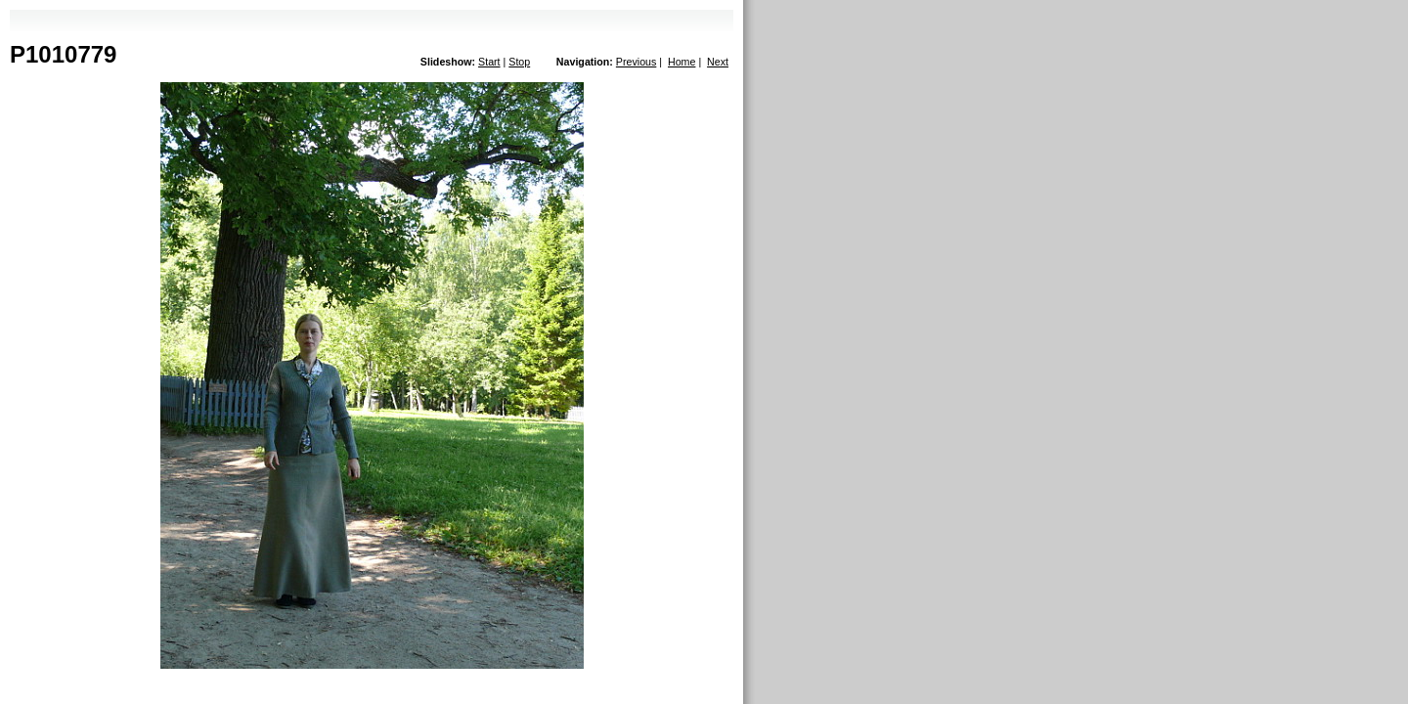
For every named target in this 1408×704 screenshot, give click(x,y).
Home (681, 61)
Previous (636, 61)
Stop (519, 61)
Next (717, 61)
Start (489, 61)
